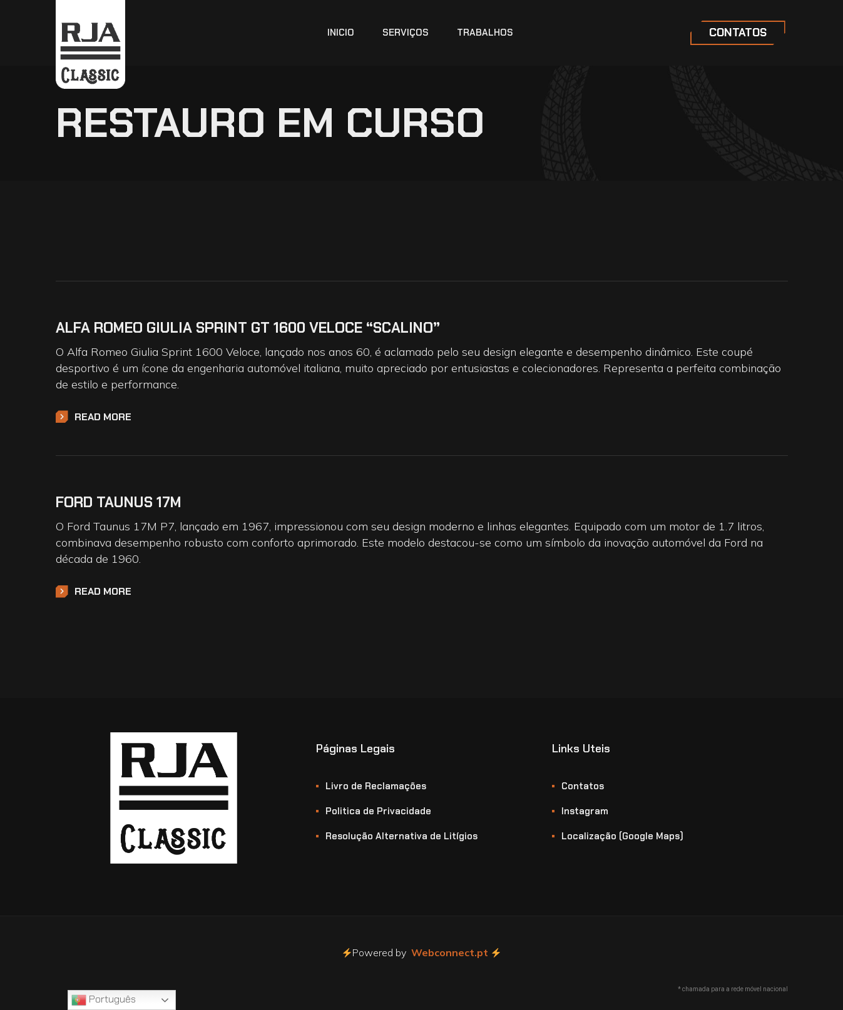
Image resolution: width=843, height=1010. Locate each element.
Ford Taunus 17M (118, 502)
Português (103, 999)
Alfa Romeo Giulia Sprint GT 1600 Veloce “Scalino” (248, 327)
